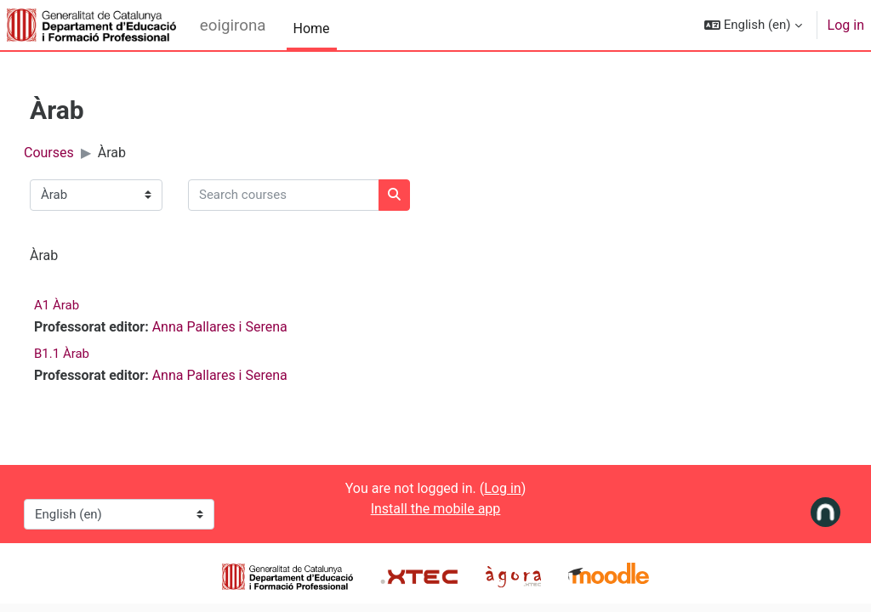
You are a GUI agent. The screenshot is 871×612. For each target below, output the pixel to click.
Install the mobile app (436, 509)
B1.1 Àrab (92, 353)
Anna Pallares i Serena (250, 327)
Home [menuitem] (311, 28)
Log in (846, 25)
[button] (753, 25)
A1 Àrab (87, 305)
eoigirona (233, 25)
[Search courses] (314, 195)
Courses (79, 152)
